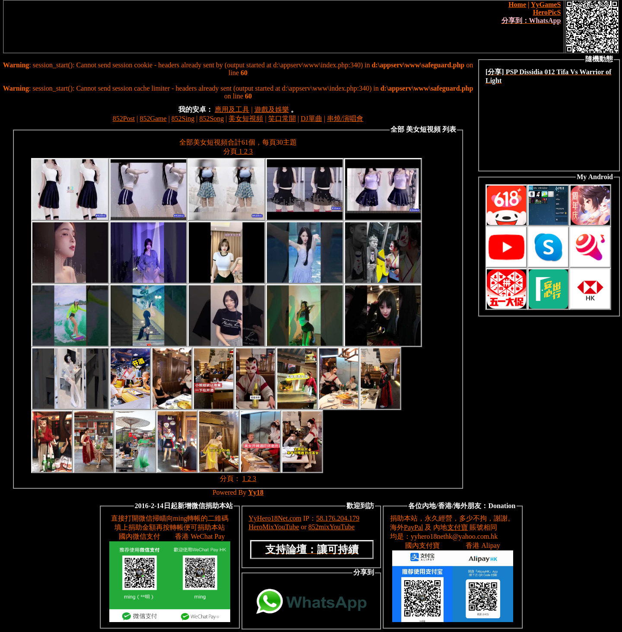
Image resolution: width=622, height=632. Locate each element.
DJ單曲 (311, 118)
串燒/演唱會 (345, 118)
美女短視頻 (245, 118)
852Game (153, 118)
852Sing (182, 118)
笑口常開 (282, 118)
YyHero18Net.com (275, 518)
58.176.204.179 (337, 518)
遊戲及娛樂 (271, 109)
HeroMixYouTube (274, 527)
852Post (124, 118)
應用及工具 (232, 109)
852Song (211, 118)
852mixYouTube (331, 527)
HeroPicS (547, 12)
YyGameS (546, 4)
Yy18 (256, 492)
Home (517, 4)
